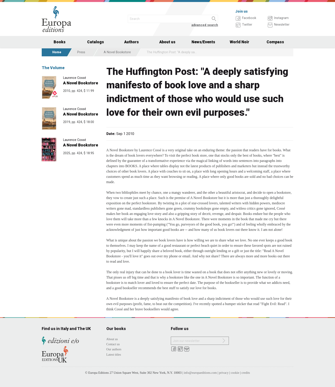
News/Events (203, 42)
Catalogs (95, 42)
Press (81, 52)
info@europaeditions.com (200, 372)
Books (60, 42)
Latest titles (113, 354)
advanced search (204, 25)
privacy (224, 372)
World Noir (239, 42)
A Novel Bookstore (117, 52)
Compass (275, 42)
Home (56, 52)
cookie (235, 372)
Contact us (113, 344)
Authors (131, 42)
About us (167, 42)
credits (245, 372)
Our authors (113, 349)
